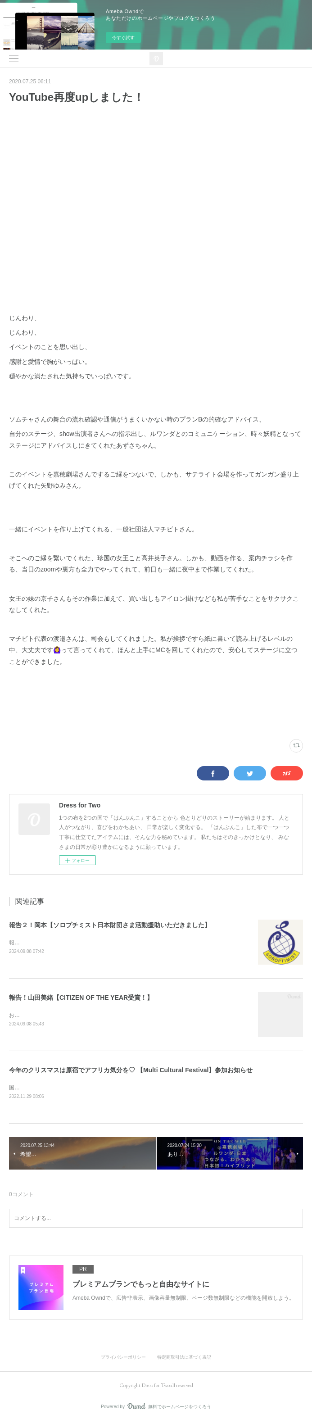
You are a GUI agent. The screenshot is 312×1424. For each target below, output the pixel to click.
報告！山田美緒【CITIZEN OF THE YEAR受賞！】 (81, 998)
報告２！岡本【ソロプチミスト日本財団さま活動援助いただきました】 (110, 925)
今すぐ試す (123, 37)
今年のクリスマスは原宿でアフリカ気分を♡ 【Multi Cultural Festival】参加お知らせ (131, 1071)
